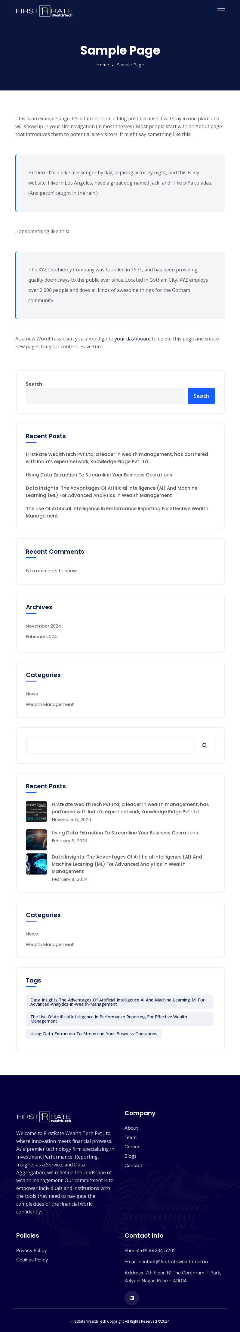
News (32, 694)
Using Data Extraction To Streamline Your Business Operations (99, 475)
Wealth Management (50, 704)
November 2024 (43, 626)
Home (102, 65)
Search (34, 384)
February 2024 (41, 636)
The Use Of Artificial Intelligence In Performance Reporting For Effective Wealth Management (117, 512)
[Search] (204, 745)
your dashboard (133, 338)
